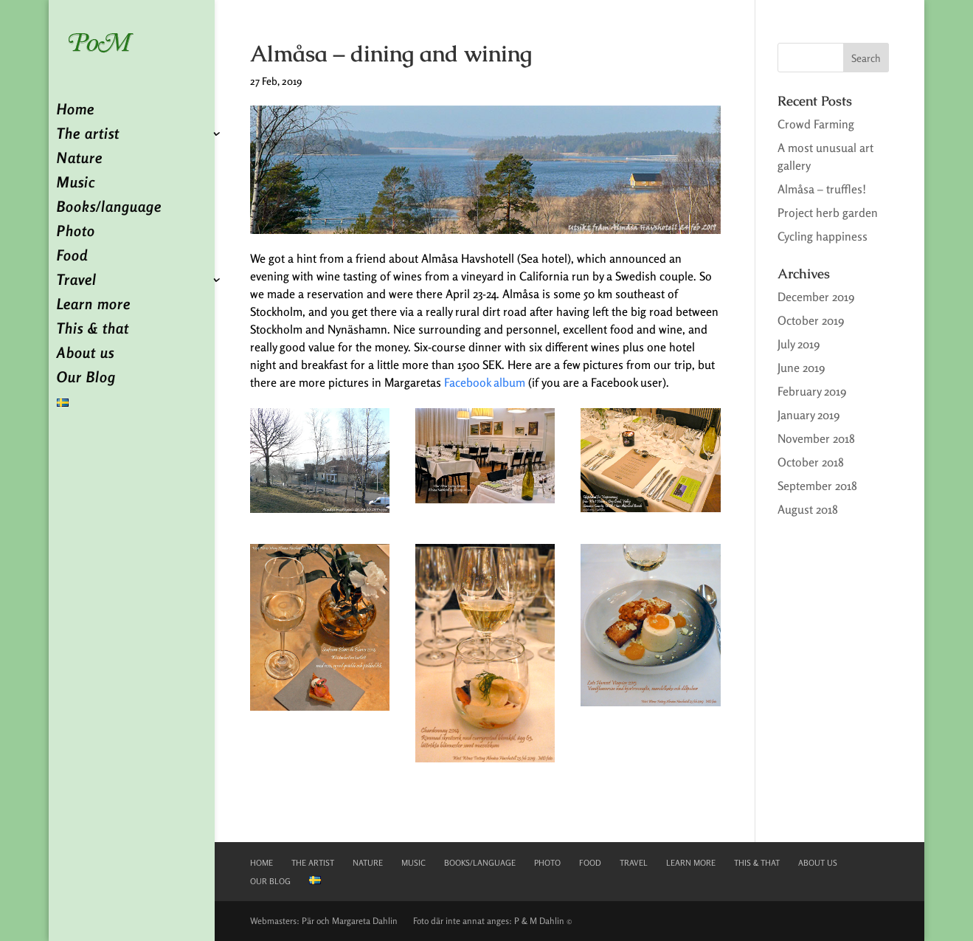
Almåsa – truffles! (822, 189)
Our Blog (86, 379)
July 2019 (799, 344)
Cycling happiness (823, 236)
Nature (80, 160)
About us (85, 355)
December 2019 (816, 296)
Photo (76, 233)
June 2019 (801, 367)
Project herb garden (828, 212)
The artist (88, 135)
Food (72, 257)
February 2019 (812, 391)
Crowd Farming (816, 124)
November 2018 (816, 438)
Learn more (94, 306)
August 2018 (808, 509)
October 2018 (811, 462)
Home (75, 111)
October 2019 (811, 320)
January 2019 (808, 414)
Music (76, 184)
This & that (93, 330)
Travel (77, 282)
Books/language (109, 208)
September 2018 (817, 485)
